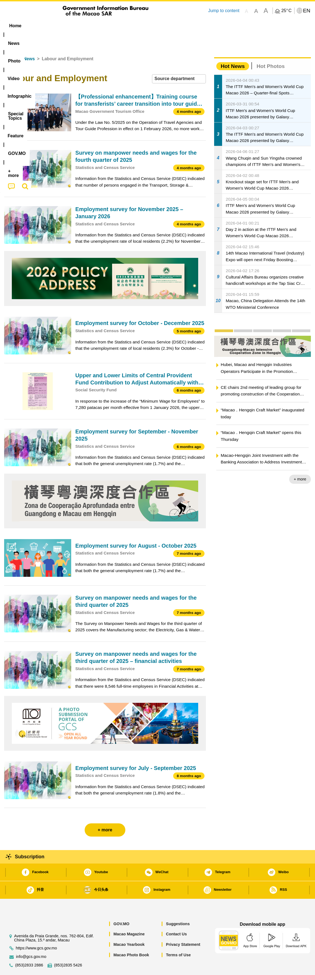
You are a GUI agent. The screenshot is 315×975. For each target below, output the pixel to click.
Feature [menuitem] (186, 25)
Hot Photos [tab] (270, 49)
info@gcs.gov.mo (31, 940)
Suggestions (178, 907)
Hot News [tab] (233, 49)
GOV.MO (121, 907)
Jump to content (223, 10)
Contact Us (176, 917)
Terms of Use (178, 938)
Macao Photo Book (131, 938)
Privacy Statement (183, 927)
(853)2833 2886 (29, 948)
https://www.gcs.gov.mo (36, 931)
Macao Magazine (129, 917)
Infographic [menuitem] (114, 25)
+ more (300, 462)
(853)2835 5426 (68, 948)
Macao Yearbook (129, 927)
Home (10, 42)
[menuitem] (39, 26)
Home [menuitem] (15, 25)
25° (286, 11)
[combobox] (179, 62)
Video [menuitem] (86, 25)
